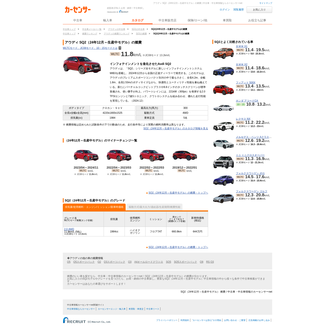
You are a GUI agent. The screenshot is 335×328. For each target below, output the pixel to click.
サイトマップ (265, 3)
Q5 (69, 262)
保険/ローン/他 (197, 20)
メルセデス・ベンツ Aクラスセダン (256, 137)
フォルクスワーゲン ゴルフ (251, 191)
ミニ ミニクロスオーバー (250, 155)
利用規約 (185, 320)
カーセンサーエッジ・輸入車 (112, 309)
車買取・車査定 (136, 309)
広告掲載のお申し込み (259, 320)
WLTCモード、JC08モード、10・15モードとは (92, 48)
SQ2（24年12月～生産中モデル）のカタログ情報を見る (175, 128)
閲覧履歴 (239, 9)
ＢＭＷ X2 (241, 64)
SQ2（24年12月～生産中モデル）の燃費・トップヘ (178, 192)
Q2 (99, 262)
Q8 (201, 262)
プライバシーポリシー (167, 320)
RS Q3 (210, 262)
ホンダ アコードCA (247, 100)
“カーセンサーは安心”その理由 (206, 320)
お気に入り (259, 9)
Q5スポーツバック (84, 262)
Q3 (129, 262)
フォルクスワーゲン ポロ (250, 173)
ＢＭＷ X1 (241, 46)
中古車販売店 (167, 20)
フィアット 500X (245, 82)
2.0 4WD (69, 229)
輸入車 (107, 20)
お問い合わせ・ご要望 (234, 320)
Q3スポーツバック (114, 262)
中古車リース (152, 309)
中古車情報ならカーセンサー (81, 309)
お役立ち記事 (257, 20)
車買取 (227, 20)
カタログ (138, 20)
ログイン (225, 9)
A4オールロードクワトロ (148, 262)
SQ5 (168, 262)
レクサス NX (243, 118)
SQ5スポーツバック (185, 262)
